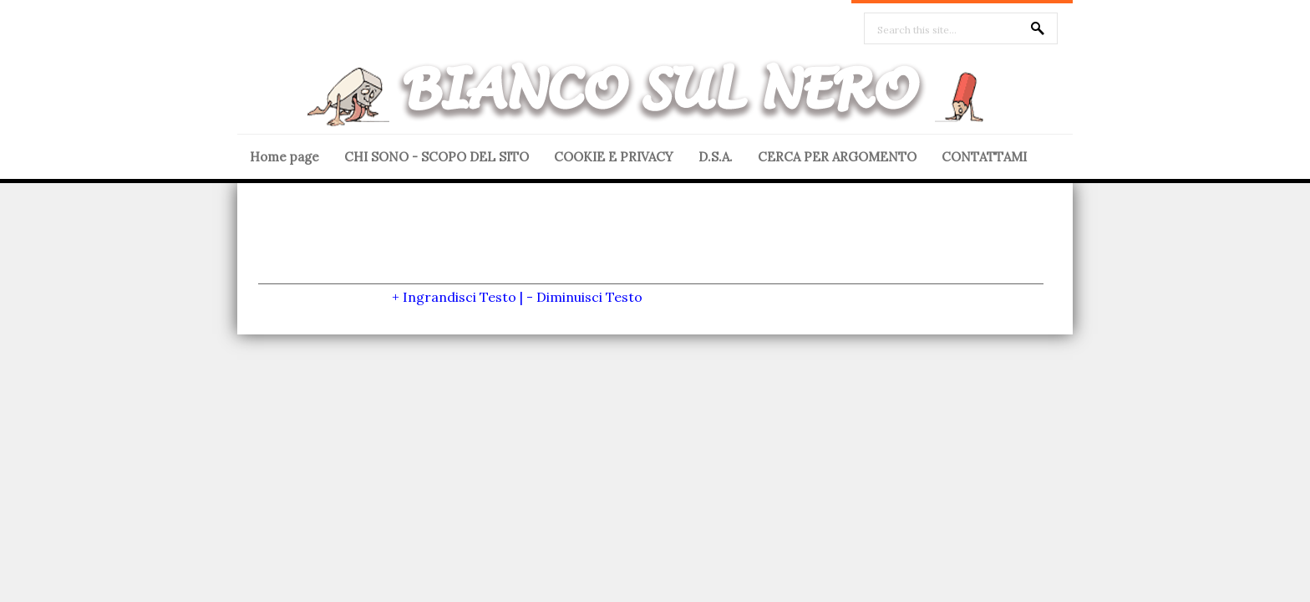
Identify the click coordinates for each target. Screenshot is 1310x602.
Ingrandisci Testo (459, 296)
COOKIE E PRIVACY (613, 157)
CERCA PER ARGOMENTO (837, 157)
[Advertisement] (650, 245)
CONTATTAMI (984, 157)
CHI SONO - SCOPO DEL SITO (436, 157)
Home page (284, 157)
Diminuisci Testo (589, 296)
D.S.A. (715, 157)
